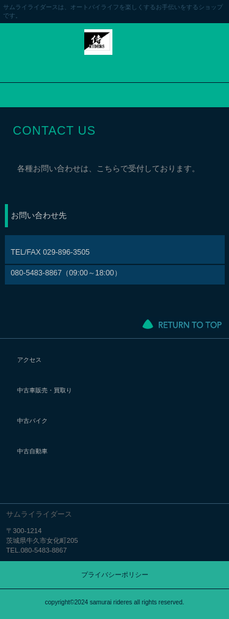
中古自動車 (32, 451)
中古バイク (32, 420)
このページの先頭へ (182, 324)
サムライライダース (114, 51)
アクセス (29, 359)
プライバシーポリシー (114, 574)
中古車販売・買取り (44, 390)
